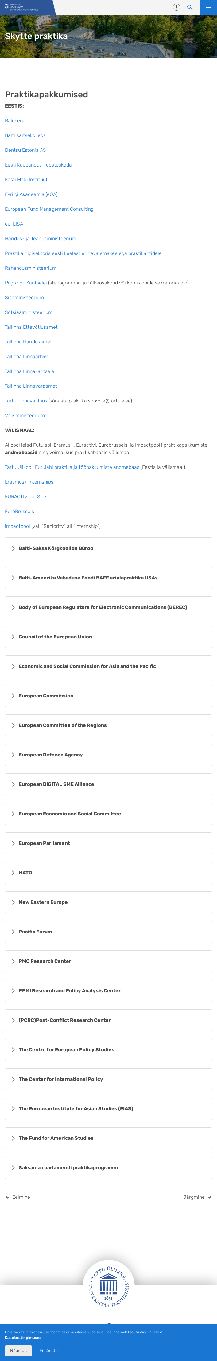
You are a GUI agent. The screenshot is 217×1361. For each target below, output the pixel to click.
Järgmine (194, 1197)
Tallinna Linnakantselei (30, 371)
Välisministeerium (25, 415)
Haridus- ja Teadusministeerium (40, 238)
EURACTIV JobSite (25, 497)
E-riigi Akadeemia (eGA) (31, 194)
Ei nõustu (49, 1350)
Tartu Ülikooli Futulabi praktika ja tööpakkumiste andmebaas (72, 467)
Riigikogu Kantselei (26, 283)
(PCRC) (65, 1020)
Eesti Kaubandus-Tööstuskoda (38, 165)
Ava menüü (208, 7)
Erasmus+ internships (29, 482)
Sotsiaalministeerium (28, 312)
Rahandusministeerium (30, 268)
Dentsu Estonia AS (25, 150)
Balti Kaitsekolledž (25, 135)
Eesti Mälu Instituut (26, 179)
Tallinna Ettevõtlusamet (31, 327)
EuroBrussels (19, 511)
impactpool (17, 526)
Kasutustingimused (23, 1338)
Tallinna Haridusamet (28, 342)
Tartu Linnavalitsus (26, 401)
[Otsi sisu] (190, 7)
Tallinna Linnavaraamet (31, 386)
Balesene (15, 121)
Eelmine (21, 1197)
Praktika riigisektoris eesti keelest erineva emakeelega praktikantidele (83, 253)
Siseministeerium (24, 297)
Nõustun (18, 1350)
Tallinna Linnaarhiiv (26, 356)
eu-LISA (14, 224)
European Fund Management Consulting (49, 209)
